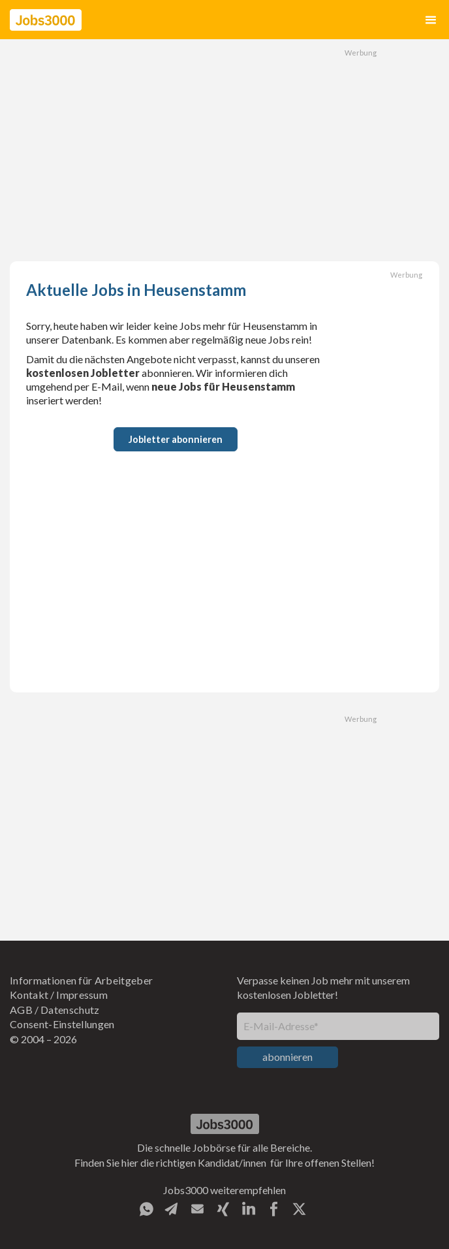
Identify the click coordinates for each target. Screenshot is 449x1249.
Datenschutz (70, 1009)
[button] (431, 20)
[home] (46, 20)
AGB (21, 1009)
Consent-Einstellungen (62, 1024)
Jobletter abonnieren (176, 439)
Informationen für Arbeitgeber (81, 980)
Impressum (82, 994)
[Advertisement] (224, 150)
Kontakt (29, 994)
